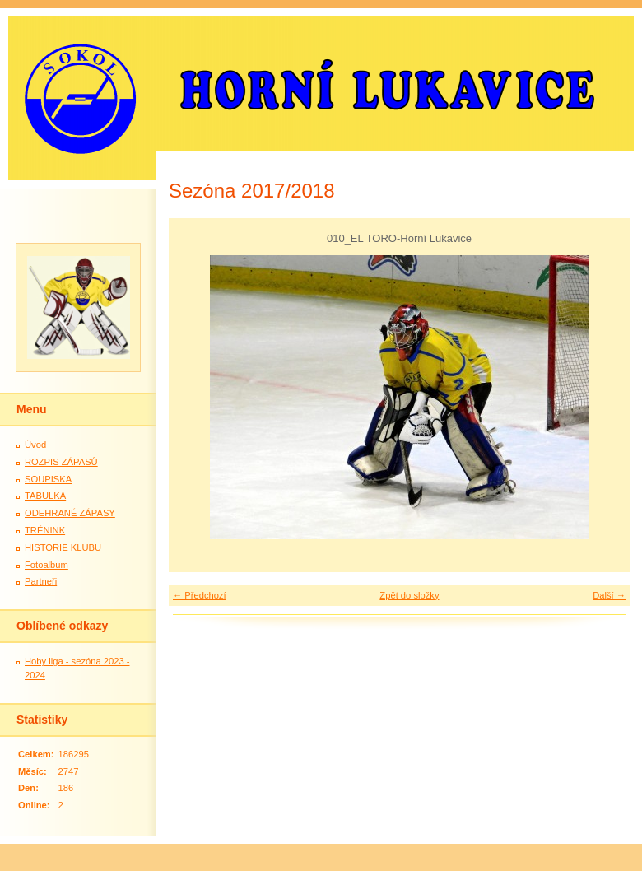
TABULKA (45, 496)
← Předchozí (199, 595)
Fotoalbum (46, 565)
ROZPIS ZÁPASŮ (61, 462)
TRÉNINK (45, 530)
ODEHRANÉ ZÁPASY (70, 513)
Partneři (41, 581)
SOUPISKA (48, 479)
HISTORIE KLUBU (63, 547)
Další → (609, 595)
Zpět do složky (409, 595)
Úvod (35, 444)
